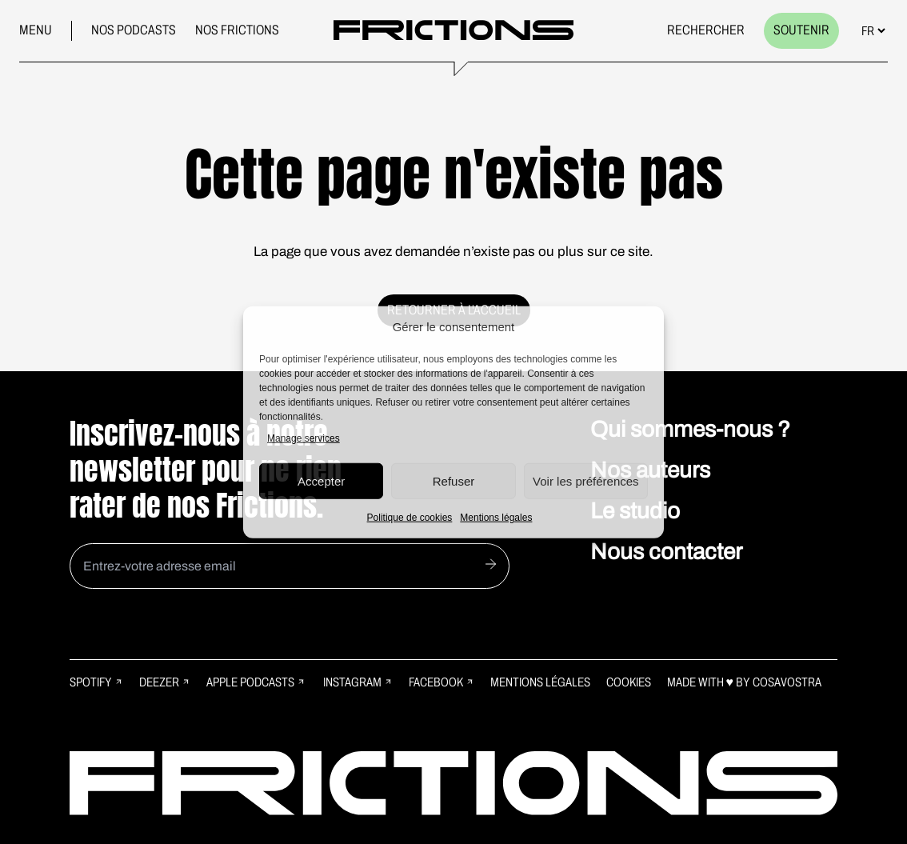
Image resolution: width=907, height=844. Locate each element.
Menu (35, 30)
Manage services (303, 438)
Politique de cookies (410, 517)
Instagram (358, 682)
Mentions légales (496, 517)
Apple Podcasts (256, 682)
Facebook (441, 682)
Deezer (164, 682)
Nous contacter (666, 551)
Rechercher (706, 30)
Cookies (628, 682)
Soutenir (801, 30)
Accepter (321, 480)
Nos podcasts (133, 30)
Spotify (96, 682)
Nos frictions (237, 30)
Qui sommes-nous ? (690, 429)
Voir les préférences (586, 480)
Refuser (454, 480)
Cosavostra (787, 682)
